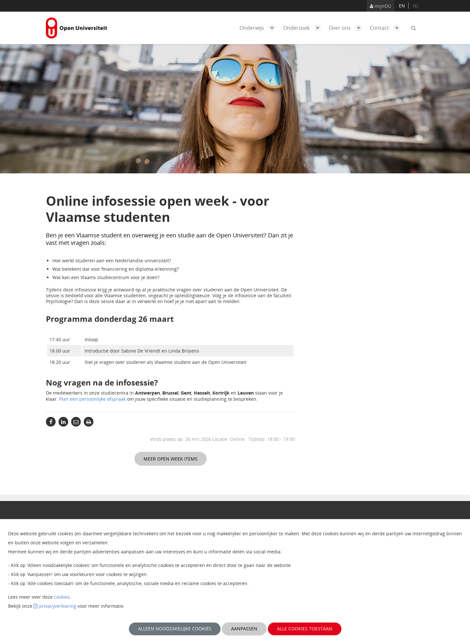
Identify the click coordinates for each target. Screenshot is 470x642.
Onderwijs (259, 27)
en (402, 6)
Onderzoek (303, 27)
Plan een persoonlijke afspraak (92, 399)
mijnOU (380, 6)
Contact (386, 27)
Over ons (347, 27)
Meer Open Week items (171, 459)
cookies (62, 597)
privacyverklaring (57, 606)
